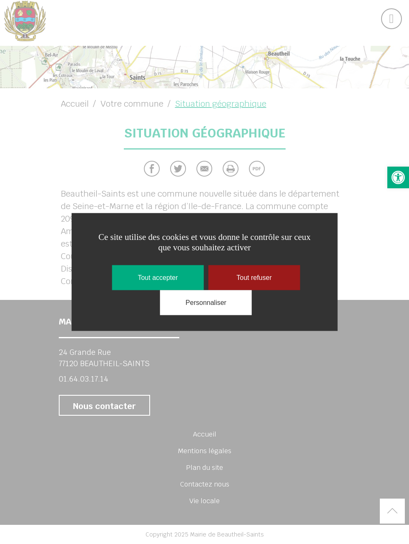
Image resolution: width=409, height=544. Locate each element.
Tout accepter (158, 277)
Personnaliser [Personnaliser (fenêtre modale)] (206, 302)
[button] (398, 177)
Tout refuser (253, 277)
